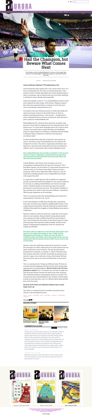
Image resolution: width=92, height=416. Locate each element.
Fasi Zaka (38, 80)
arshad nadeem (36, 295)
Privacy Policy (50, 411)
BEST (65, 328)
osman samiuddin (61, 295)
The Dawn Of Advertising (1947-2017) (33, 12)
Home (47, 12)
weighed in (40, 101)
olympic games (47, 295)
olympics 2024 (54, 295)
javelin (41, 295)
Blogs (66, 12)
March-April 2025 (46, 405)
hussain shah (26, 296)
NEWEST (60, 328)
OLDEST (54, 328)
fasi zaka (30, 295)
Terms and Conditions (43, 411)
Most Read (53, 12)
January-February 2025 (21, 405)
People (60, 12)
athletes (25, 295)
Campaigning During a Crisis (60, 321)
